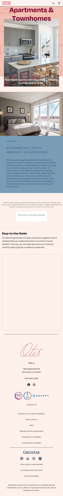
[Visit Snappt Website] (41, 396)
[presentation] (31, 292)
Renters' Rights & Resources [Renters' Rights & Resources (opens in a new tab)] (31, 431)
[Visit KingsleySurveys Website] (18, 396)
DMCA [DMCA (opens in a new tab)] (31, 425)
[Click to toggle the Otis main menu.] (59, 3)
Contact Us (31, 404)
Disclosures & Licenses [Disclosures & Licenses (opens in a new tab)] (31, 443)
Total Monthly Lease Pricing (31, 464)
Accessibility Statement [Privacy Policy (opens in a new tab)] (31, 437)
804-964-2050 (31, 378)
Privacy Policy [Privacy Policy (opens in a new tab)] (31, 420)
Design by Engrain (31, 476)
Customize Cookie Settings (31, 470)
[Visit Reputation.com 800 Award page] (27, 396)
